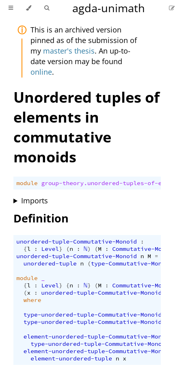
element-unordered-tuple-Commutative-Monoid (98, 336)
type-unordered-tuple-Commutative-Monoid (93, 314)
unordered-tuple (50, 263)
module (26, 183)
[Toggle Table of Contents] (10, 8)
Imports (34, 200)
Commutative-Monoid (144, 248)
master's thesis (69, 51)
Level (50, 248)
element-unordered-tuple (71, 358)
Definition (41, 218)
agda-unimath (108, 7)
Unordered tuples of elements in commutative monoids (86, 127)
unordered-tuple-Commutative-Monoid (76, 241)
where (32, 300)
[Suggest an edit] (172, 8)
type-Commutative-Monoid (132, 263)
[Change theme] (28, 8)
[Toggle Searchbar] (47, 8)
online (41, 72)
